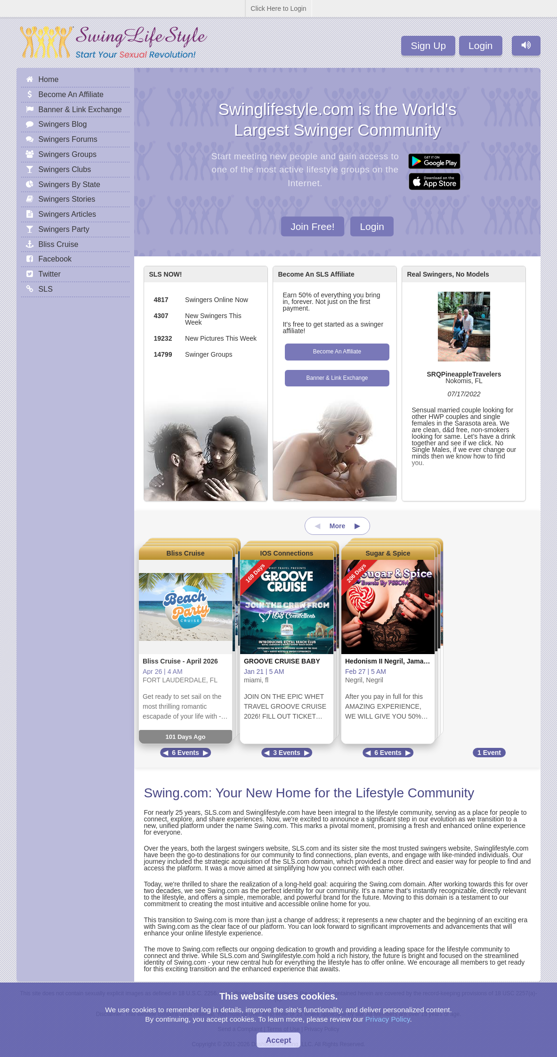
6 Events (185, 752)
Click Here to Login (278, 8)
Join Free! (312, 226)
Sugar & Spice (388, 553)
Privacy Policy (387, 1019)
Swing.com (176, 793)
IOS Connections (287, 553)
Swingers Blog (62, 124)
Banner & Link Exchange (337, 378)
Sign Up (428, 45)
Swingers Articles (67, 214)
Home (48, 79)
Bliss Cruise (186, 553)
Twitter (49, 274)
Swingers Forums (67, 139)
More (337, 526)
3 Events (286, 752)
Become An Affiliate (337, 351)
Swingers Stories (66, 199)
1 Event (489, 752)
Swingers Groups (67, 154)
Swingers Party (63, 229)
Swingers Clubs (64, 169)
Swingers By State (69, 184)
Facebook (55, 258)
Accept (278, 1040)
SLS (45, 289)
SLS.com (217, 812)
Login (480, 45)
